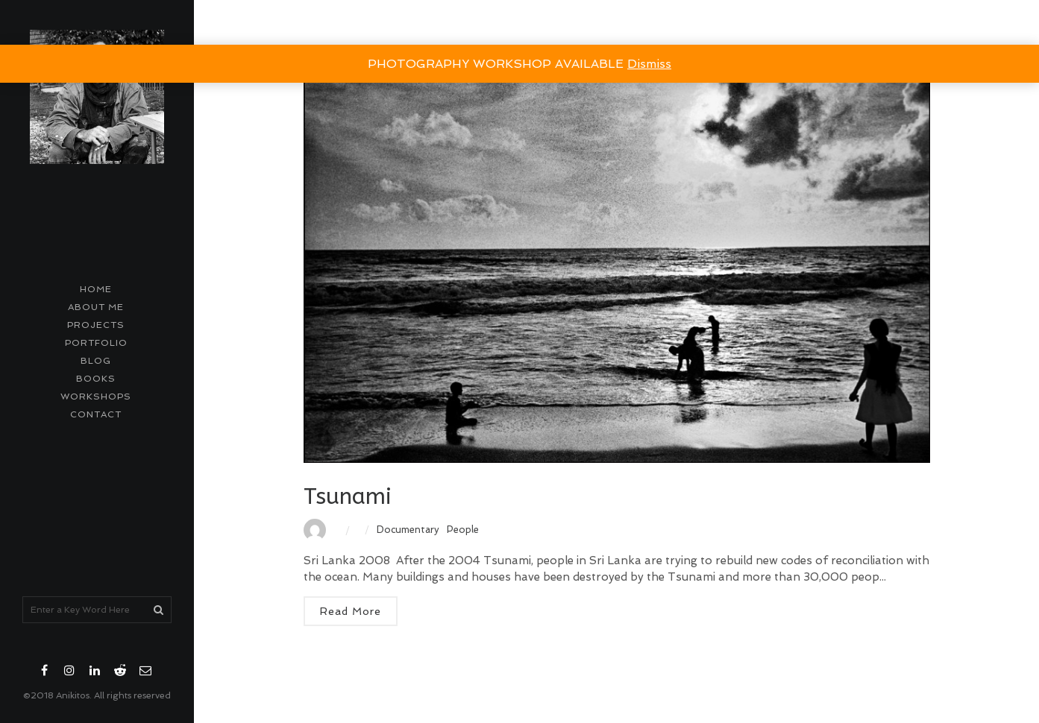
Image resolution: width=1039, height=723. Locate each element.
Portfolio (96, 343)
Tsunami (348, 496)
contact (96, 414)
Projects (96, 325)
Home (96, 289)
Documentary (408, 529)
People (463, 529)
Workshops (95, 396)
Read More (350, 611)
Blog (96, 361)
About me (96, 307)
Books (96, 378)
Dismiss (649, 64)
